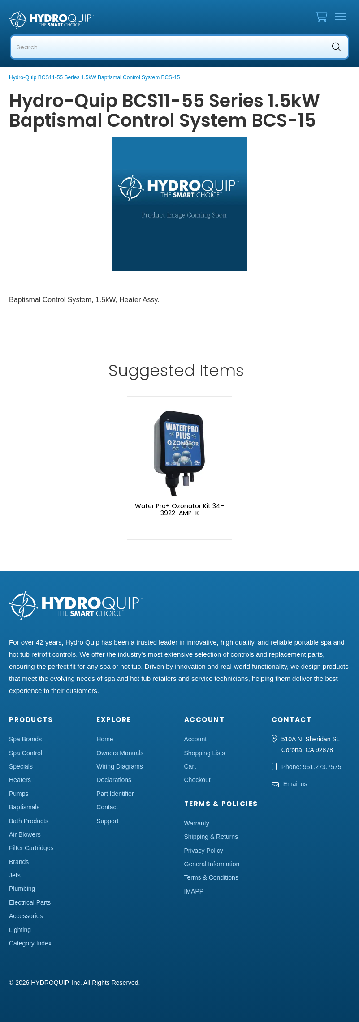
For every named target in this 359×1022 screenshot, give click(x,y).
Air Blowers (25, 834)
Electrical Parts (30, 902)
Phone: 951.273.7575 (311, 766)
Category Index (30, 943)
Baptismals (24, 807)
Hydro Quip (80, 20)
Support (107, 821)
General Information (212, 864)
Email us (295, 783)
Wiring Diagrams (119, 766)
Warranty (196, 823)
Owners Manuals (119, 753)
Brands (19, 861)
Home (104, 739)
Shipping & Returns (211, 836)
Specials (21, 766)
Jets (15, 875)
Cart (190, 766)
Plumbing (22, 888)
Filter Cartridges (31, 847)
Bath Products (28, 821)
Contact (107, 807)
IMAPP (194, 891)
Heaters (20, 779)
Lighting (20, 929)
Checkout (197, 779)
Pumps (19, 793)
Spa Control (25, 753)
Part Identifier (115, 793)
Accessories (26, 915)
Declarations (113, 779)
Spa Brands (25, 739)
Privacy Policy (203, 850)
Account (195, 739)
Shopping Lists (204, 753)
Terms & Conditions (211, 877)
